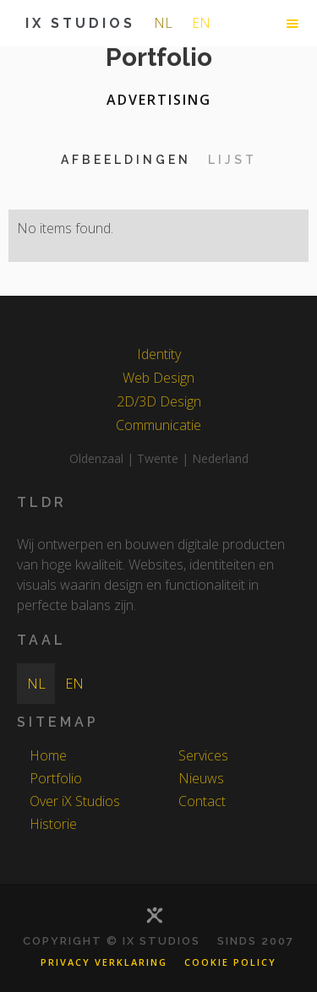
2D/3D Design (159, 401)
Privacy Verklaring (104, 962)
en (201, 23)
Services (203, 755)
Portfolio (56, 778)
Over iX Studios (75, 801)
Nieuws (201, 778)
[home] (76, 23)
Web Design (158, 377)
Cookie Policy (230, 962)
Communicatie (158, 425)
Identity (159, 354)
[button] (292, 23)
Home (48, 755)
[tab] (125, 160)
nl (163, 23)
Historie (53, 824)
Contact (202, 801)
